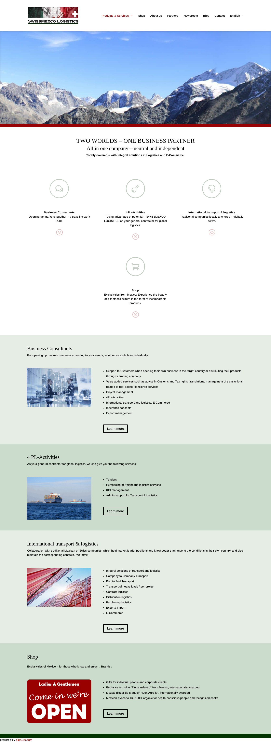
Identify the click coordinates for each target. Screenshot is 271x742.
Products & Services (115, 15)
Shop (141, 15)
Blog (206, 15)
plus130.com (24, 739)
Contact (220, 15)
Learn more (115, 428)
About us (156, 15)
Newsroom (191, 15)
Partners (172, 15)
